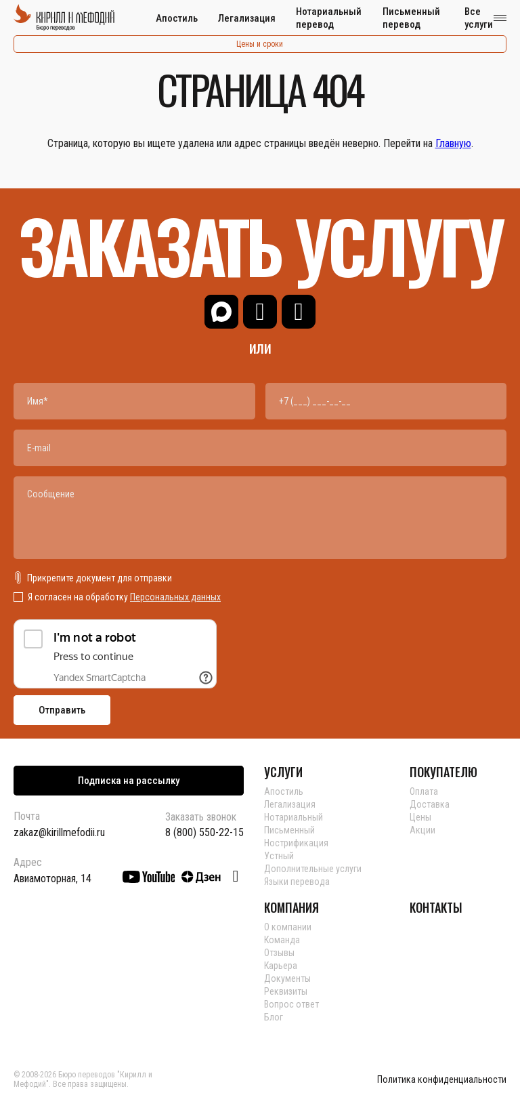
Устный (279, 855)
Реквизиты (285, 991)
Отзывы (279, 952)
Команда (282, 939)
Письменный (289, 830)
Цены (420, 817)
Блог (273, 1017)
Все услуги (478, 17)
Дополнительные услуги (313, 868)
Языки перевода (297, 881)
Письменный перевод (411, 17)
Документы (287, 978)
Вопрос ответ (291, 1004)
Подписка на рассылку (128, 780)
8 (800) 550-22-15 (204, 833)
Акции (422, 830)
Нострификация (296, 843)
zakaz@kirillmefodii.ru (59, 832)
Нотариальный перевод (329, 17)
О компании (287, 927)
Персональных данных (175, 597)
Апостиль (177, 18)
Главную (453, 143)
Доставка (430, 804)
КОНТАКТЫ (436, 907)
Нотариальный (293, 817)
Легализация (247, 18)
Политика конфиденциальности (441, 1080)
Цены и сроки (259, 44)
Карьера (280, 965)
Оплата (424, 791)
